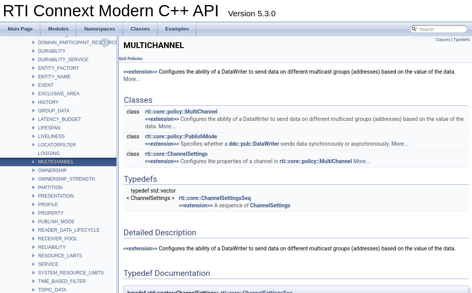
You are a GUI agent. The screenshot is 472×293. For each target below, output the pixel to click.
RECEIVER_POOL (57, 238)
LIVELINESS (51, 136)
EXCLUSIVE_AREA (59, 94)
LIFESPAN (49, 128)
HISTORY (48, 102)
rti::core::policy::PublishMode (181, 136)
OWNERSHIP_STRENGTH (66, 179)
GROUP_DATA (53, 111)
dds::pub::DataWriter (254, 144)
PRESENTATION (56, 196)
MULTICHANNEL (56, 162)
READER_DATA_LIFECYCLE (69, 230)
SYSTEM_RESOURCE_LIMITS (71, 273)
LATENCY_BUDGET (59, 119)
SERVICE (48, 264)
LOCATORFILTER (57, 145)
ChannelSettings (270, 205)
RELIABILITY (52, 247)
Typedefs (461, 39)
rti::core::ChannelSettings (176, 154)
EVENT (46, 85)
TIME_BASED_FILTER (62, 281)
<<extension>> (140, 72)
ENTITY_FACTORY (58, 68)
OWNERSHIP (52, 170)
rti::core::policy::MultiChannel (181, 112)
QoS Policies (130, 58)
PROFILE (48, 204)
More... (131, 79)
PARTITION (50, 187)
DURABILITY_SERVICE (63, 59)
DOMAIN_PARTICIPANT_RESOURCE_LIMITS (87, 42)
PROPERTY (51, 213)
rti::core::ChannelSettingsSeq (215, 198)
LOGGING (49, 153)
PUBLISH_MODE (56, 221)
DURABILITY (52, 51)
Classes (443, 39)
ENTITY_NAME (54, 76)
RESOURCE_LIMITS (60, 256)
